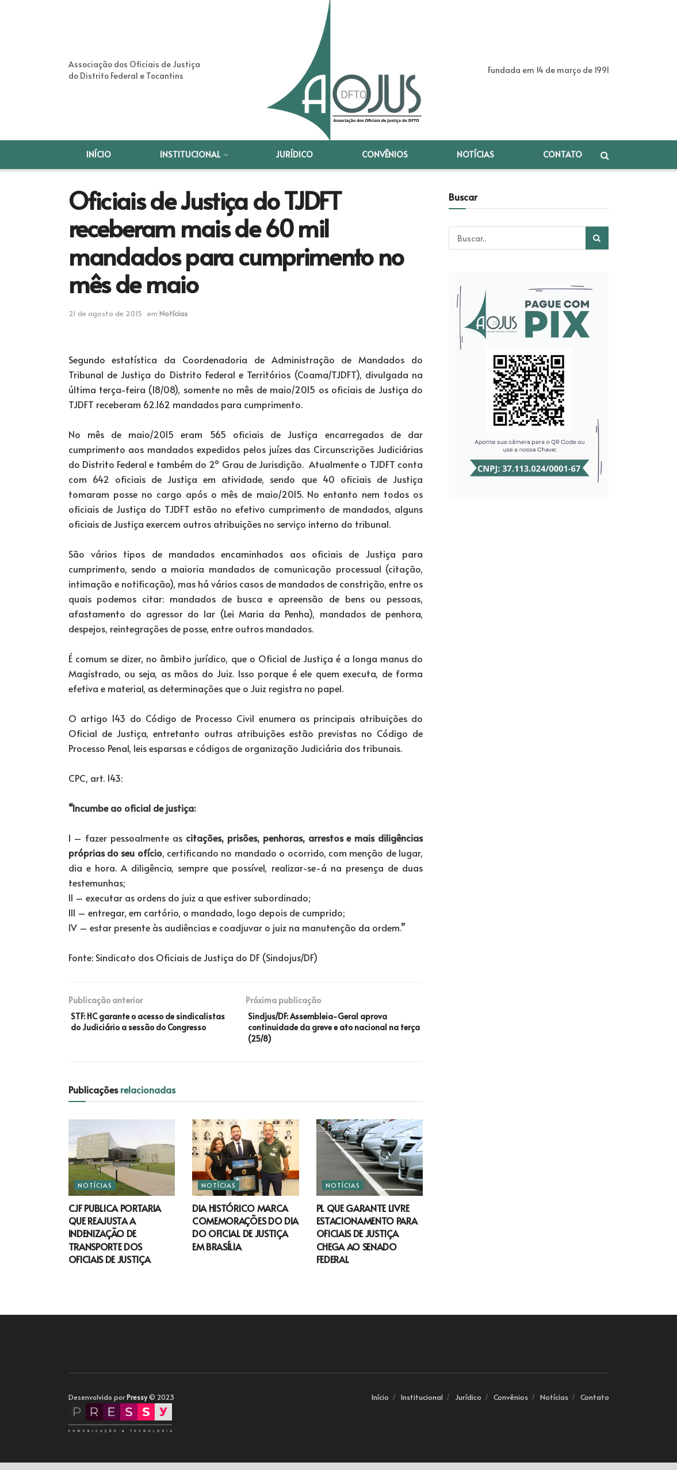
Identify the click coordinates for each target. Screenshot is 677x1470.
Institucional (190, 154)
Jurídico (294, 154)
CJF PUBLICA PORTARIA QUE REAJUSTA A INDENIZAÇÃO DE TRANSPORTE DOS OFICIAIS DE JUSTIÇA (115, 1241)
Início (98, 154)
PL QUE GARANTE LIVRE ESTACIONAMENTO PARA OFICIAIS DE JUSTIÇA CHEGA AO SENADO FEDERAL (367, 1241)
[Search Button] (597, 238)
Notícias (475, 154)
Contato (562, 154)
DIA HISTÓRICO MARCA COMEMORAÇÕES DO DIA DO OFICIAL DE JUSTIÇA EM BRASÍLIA (245, 1234)
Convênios (385, 154)
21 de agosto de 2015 (105, 313)
